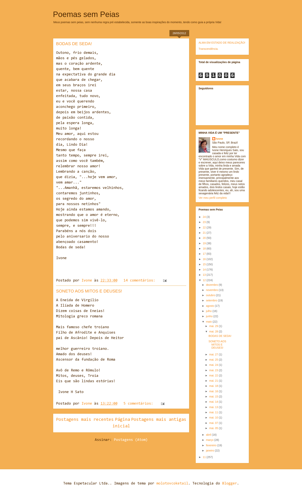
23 (204, 222)
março (210, 439)
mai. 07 (214, 422)
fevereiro (211, 445)
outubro (211, 295)
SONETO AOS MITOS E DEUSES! (89, 291)
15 (204, 264)
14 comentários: (140, 280)
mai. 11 (214, 412)
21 (204, 232)
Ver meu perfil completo (213, 197)
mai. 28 (214, 331)
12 (204, 280)
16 (204, 259)
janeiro (210, 450)
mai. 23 (214, 370)
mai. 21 (214, 380)
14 (204, 269)
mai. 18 (214, 385)
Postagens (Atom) (131, 440)
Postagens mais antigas (158, 419)
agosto (210, 305)
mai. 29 (214, 326)
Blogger (229, 483)
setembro (212, 300)
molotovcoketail (172, 483)
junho (209, 316)
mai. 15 (214, 396)
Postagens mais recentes (85, 419)
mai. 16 (214, 391)
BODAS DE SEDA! (74, 43)
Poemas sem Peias (86, 14)
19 (204, 243)
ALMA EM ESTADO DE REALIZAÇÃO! (222, 42)
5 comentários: (139, 404)
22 (204, 227)
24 (204, 216)
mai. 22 (214, 375)
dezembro (212, 284)
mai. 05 (214, 428)
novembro (212, 290)
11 (204, 457)
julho (209, 311)
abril (209, 434)
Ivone (219, 138)
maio (209, 321)
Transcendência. (208, 48)
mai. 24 (214, 364)
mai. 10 (214, 417)
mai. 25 (214, 359)
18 (204, 248)
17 (204, 253)
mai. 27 (214, 354)
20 (204, 237)
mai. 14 (214, 401)
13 (204, 274)
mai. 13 (214, 407)
